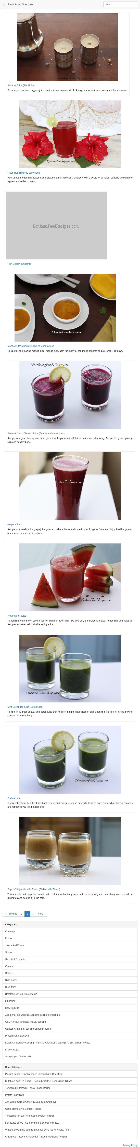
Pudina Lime (14, 798)
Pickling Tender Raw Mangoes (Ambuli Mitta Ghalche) (33, 1074)
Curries (9, 966)
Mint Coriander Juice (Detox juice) (25, 707)
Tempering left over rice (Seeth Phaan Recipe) (29, 1115)
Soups (8, 952)
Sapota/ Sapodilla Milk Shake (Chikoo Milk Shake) (33, 889)
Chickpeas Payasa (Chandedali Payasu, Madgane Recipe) (36, 1136)
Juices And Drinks (14, 945)
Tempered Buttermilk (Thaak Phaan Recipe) (28, 1088)
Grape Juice (13, 524)
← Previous (11, 913)
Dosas (8, 938)
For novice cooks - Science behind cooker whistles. (32, 1122)
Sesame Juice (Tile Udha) (21, 85)
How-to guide (12, 1008)
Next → (42, 913)
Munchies (10, 1001)
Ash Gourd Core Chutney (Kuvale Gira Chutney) (30, 1102)
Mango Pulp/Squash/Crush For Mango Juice (30, 346)
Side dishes (11, 980)
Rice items (10, 987)
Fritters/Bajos (12, 1049)
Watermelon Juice (16, 615)
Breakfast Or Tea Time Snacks (21, 994)
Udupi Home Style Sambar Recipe (23, 1108)
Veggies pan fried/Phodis (18, 1056)
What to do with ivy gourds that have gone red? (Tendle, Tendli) (38, 1129)
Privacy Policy (130, 1145)
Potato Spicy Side (14, 1095)
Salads (8, 973)
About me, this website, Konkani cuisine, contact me (32, 1014)
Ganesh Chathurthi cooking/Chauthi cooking (28, 1028)
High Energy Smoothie (19, 263)
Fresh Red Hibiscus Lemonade (23, 172)
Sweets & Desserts (15, 959)
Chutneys (10, 931)
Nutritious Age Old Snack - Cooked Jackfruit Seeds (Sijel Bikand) (39, 1081)
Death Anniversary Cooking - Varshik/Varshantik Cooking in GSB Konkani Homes (47, 1042)
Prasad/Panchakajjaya (17, 1035)
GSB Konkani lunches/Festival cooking (25, 1021)
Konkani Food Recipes (18, 4)
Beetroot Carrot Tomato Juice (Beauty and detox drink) (36, 433)
